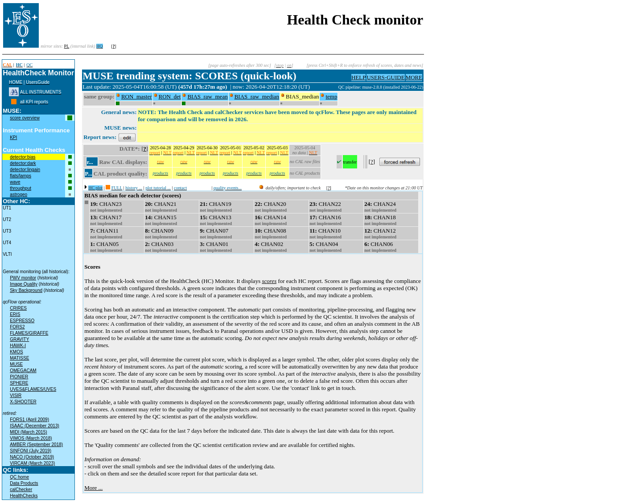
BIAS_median (302, 96)
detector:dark (23, 163)
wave (15, 182)
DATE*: (129, 148)
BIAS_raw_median (257, 96)
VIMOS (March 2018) (31, 438)
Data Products (24, 483)
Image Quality (23, 284)
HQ (99, 46)
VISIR (15, 395)
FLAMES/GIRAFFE (29, 333)
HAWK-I (18, 345)
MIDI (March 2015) (28, 432)
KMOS (16, 351)
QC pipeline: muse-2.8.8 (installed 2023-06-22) (381, 87)
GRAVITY (19, 339)
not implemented (106, 210)
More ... (93, 487)
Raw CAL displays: (123, 162)
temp (331, 96)
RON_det (170, 96)
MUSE (16, 364)
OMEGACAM (23, 370)
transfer (350, 162)
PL (67, 46)
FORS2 (17, 326)
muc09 (331, 87)
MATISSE (19, 358)
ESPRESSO (22, 320)
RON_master (136, 96)
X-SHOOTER (23, 401)
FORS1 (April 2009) (29, 419)
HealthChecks (23, 495)
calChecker (21, 489)
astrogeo (18, 194)
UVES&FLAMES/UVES (33, 389)
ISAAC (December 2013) (34, 425)
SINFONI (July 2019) (30, 450)
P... (88, 173)
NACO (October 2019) (32, 457)
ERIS (15, 314)
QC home (19, 477)
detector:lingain (25, 169)
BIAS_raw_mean (207, 96)
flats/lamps (20, 175)
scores (269, 281)
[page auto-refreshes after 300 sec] (239, 65)
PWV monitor (23, 277)
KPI (13, 137)
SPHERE (19, 383)
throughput (20, 188)
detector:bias (22, 157)
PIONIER (19, 376)
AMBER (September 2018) (36, 444)
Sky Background (26, 290)
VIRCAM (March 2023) (32, 463)
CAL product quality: (120, 173)
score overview (25, 117)
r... (89, 162)
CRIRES (18, 308)
